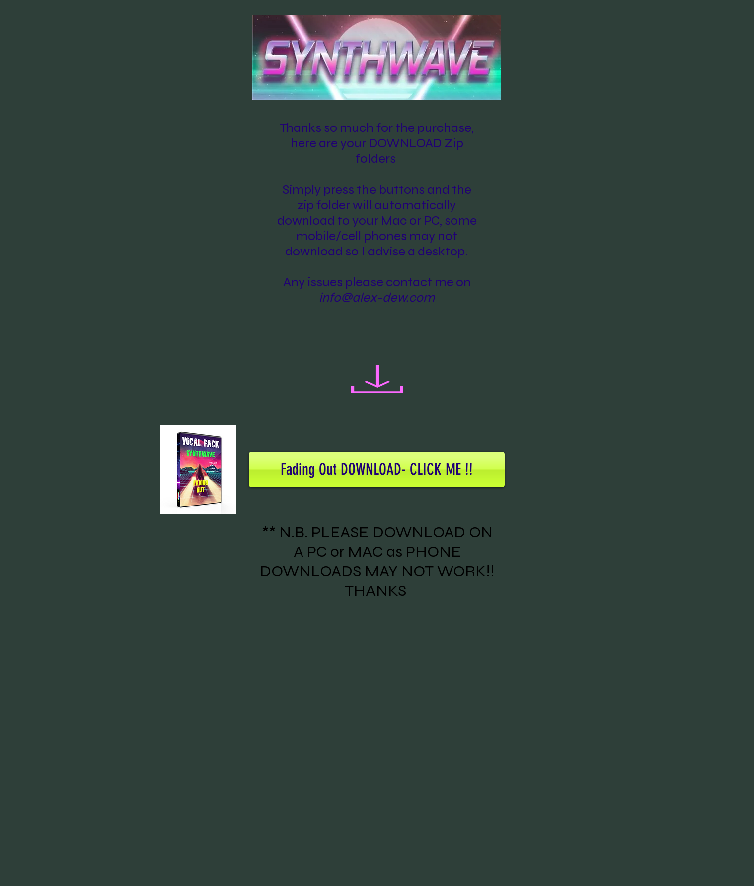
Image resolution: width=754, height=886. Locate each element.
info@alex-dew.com (377, 297)
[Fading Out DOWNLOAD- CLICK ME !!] (377, 469)
